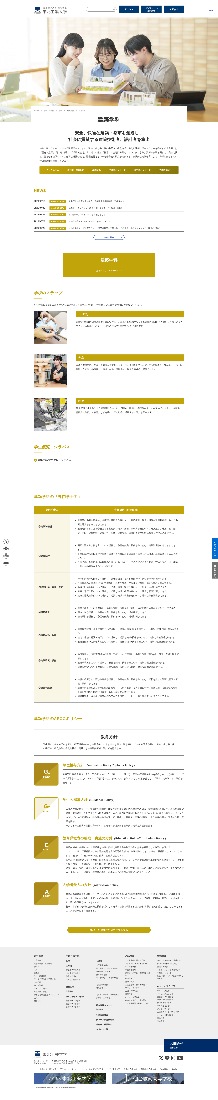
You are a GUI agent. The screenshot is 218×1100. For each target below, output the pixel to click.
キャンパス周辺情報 (165, 1015)
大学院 (99, 961)
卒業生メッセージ (164, 973)
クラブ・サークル (164, 1009)
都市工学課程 (71, 976)
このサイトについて (48, 1069)
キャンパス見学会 (132, 997)
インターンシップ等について (169, 970)
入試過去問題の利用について (137, 1003)
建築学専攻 (100, 988)
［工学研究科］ (102, 965)
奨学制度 (160, 1018)
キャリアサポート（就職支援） (169, 960)
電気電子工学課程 (73, 970)
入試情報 (129, 956)
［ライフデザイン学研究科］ (108, 995)
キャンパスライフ (166, 986)
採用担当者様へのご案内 (167, 964)
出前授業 (128, 994)
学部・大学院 (49, 111)
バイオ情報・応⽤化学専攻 (107, 978)
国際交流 (160, 1021)
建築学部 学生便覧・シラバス (54, 460)
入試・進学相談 (131, 991)
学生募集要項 (130, 970)
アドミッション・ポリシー (136, 964)
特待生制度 (129, 982)
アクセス (128, 9)
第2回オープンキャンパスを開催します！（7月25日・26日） (96, 208)
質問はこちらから (215, 570)
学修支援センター (164, 1006)
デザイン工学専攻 (103, 998)
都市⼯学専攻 (101, 975)
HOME (36, 111)
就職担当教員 (162, 967)
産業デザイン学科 (73, 1001)
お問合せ (173, 9)
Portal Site (164, 1069)
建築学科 (69, 991)
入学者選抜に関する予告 (135, 960)
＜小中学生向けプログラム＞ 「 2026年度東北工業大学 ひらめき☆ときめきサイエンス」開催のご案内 (114, 228)
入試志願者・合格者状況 (135, 985)
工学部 (69, 966)
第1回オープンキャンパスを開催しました (87, 215)
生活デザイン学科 (73, 1004)
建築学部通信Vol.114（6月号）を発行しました (89, 221)
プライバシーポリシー (69, 1069)
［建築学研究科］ (103, 985)
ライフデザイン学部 (75, 996)
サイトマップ (114, 1069)
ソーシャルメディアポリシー (93, 1069)
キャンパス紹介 (163, 991)
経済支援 (128, 978)
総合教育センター (104, 1005)
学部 (60, 111)
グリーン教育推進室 (105, 1020)
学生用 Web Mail (130, 1069)
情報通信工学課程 (73, 973)
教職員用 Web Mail (148, 1069)
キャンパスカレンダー (166, 994)
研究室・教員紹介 (104, 1024)
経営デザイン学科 (73, 1007)
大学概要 (38, 956)
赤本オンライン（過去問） (136, 1000)
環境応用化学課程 (73, 980)
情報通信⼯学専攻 (103, 971)
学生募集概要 (130, 967)
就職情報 (161, 956)
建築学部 (70, 111)
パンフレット (151, 9)
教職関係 (99, 1009)
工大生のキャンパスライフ (168, 1012)
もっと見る (109, 237)
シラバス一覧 (102, 1029)
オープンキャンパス (133, 988)
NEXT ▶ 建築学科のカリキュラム (109, 930)
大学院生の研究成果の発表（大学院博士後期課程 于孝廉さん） (97, 201)
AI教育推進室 (102, 1015)
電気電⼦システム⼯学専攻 (107, 968)
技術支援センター (164, 1003)
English (175, 1069)
